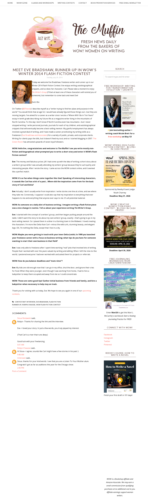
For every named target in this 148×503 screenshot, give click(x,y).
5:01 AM (20, 344)
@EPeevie (26, 108)
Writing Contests (66, 3)
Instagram (108, 338)
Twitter (107, 341)
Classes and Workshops (42, 3)
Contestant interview (25, 302)
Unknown (21, 358)
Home (10, 3)
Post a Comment (19, 371)
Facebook (108, 334)
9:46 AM (20, 354)
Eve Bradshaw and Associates (34, 135)
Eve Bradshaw (42, 302)
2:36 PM (20, 368)
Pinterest (108, 344)
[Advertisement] (120, 437)
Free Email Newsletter (130, 3)
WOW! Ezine (22, 3)
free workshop (115, 136)
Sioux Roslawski (24, 318)
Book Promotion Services (103, 3)
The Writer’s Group (39, 92)
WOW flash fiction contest (48, 305)
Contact (83, 3)
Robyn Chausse (28, 305)
